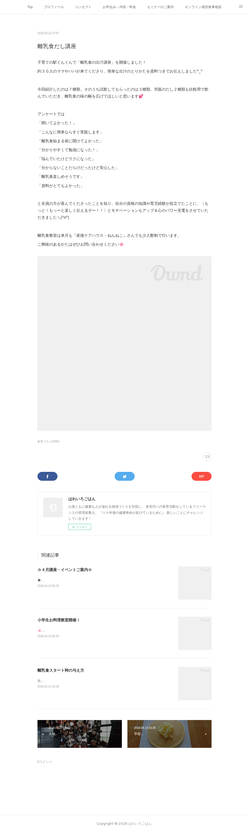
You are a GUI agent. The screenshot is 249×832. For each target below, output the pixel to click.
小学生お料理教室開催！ (58, 620)
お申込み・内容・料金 (119, 7)
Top (30, 7)
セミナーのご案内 (160, 7)
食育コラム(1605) (48, 441)
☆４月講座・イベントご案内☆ (64, 569)
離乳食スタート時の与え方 (60, 670)
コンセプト (83, 7)
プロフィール (54, 7)
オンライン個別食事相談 (203, 7)
